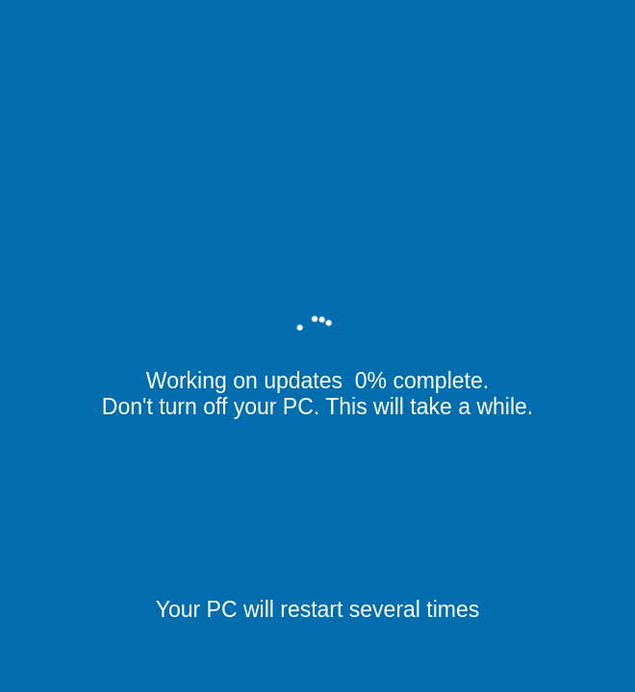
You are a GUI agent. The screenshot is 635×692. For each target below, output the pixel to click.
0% (371, 380)
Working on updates (247, 380)
